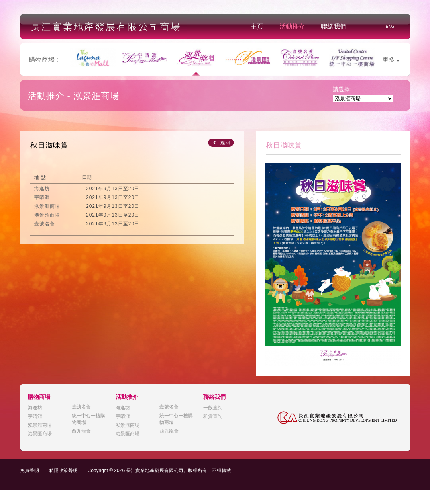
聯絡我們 (333, 26)
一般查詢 (212, 407)
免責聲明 (29, 470)
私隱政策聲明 (63, 470)
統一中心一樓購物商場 (88, 419)
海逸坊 (35, 407)
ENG (390, 26)
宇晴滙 (35, 416)
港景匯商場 (40, 434)
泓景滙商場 (40, 425)
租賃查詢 (212, 416)
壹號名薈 (81, 407)
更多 (391, 59)
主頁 (257, 26)
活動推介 (292, 26)
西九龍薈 (81, 431)
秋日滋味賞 (49, 145)
